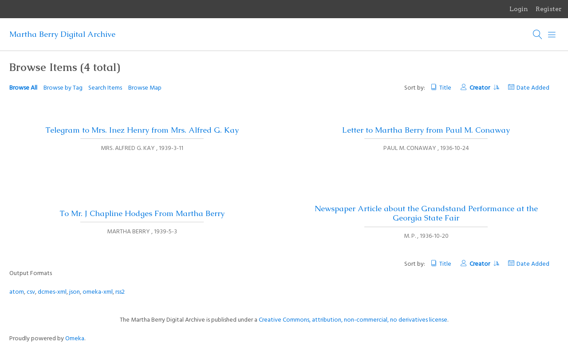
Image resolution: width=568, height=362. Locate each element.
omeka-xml (98, 292)
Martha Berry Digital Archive (62, 34)
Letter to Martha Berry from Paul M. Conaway (426, 130)
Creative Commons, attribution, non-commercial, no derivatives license (353, 320)
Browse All (23, 88)
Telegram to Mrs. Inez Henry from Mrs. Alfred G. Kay (142, 130)
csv (31, 292)
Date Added (533, 88)
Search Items (105, 88)
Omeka (74, 339)
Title (445, 88)
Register (549, 8)
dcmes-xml (52, 292)
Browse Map (145, 88)
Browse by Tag (63, 88)
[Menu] (552, 35)
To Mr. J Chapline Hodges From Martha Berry (142, 213)
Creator (484, 88)
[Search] (538, 35)
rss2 (120, 292)
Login (518, 8)
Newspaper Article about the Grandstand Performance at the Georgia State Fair (426, 213)
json (74, 292)
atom (16, 292)
